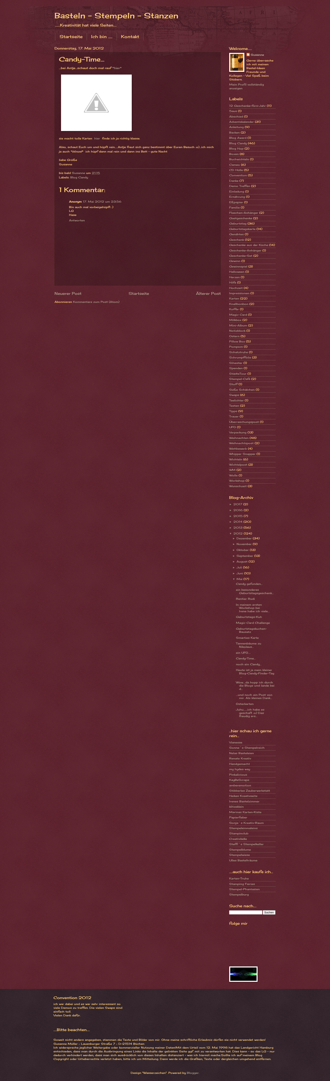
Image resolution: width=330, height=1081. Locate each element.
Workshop (237, 480)
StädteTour (237, 373)
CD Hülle (236, 170)
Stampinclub (238, 833)
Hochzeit (236, 288)
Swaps (234, 395)
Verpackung (237, 432)
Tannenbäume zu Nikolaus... (248, 645)
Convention (238, 175)
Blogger (193, 1072)
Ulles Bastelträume (243, 860)
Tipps (233, 411)
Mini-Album (238, 325)
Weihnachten (239, 438)
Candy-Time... (246, 658)
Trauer (234, 416)
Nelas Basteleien (241, 753)
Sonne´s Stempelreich (247, 747)
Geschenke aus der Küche (248, 245)
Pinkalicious (238, 774)
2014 (238, 521)
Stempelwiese (239, 855)
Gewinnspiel (238, 266)
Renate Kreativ (240, 758)
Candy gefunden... (249, 583)
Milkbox (235, 320)
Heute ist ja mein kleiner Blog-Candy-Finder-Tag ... (255, 673)
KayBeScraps (239, 780)
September (245, 555)
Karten (234, 298)
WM (232, 470)
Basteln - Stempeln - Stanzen (116, 15)
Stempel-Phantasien (244, 889)
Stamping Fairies (242, 884)
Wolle (233, 475)
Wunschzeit (238, 486)
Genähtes (236, 234)
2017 (238, 504)
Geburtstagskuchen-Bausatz (251, 630)
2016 (238, 510)
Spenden (236, 368)
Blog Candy (79, 177)
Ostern (234, 336)
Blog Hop (236, 148)
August (243, 561)
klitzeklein (236, 806)
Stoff (233, 384)
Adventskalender (241, 121)
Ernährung (237, 196)
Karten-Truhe (239, 878)
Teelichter (236, 400)
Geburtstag (237, 223)
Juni (240, 573)
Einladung (236, 191)
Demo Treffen (239, 186)
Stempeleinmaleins (243, 828)
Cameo (234, 164)
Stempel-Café (239, 379)
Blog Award (237, 137)
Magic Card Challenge (253, 622)
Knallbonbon (238, 304)
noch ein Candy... (249, 664)
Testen (234, 405)
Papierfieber (238, 817)
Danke (233, 180)
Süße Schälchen (242, 389)
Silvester (235, 363)
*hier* (117, 68)
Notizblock (237, 330)
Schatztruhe (238, 352)
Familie (234, 207)
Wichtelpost (238, 464)
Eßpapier (236, 202)
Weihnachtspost (241, 443)
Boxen (234, 154)
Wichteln (235, 459)
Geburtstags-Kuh (249, 617)
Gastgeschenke (240, 218)
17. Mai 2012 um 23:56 (102, 201)
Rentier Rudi (245, 598)
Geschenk (236, 239)
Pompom (236, 346)
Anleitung (236, 127)
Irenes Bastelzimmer (244, 801)
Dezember (245, 538)
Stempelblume (240, 849)
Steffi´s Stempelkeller (246, 844)
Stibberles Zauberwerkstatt (249, 790)
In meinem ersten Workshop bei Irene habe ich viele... (253, 608)
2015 (238, 516)
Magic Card (238, 314)
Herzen (234, 277)
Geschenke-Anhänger (245, 250)
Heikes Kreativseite (243, 796)
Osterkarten (245, 704)
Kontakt (130, 36)
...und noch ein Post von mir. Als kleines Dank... (254, 696)
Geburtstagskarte (242, 229)
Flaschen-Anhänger (243, 212)
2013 (238, 527)
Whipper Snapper (242, 454)
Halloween (236, 271)
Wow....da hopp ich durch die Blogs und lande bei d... (255, 686)
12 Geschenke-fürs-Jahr (247, 105)
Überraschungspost (244, 422)
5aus (233, 111)
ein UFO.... (243, 652)
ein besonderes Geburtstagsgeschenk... (255, 591)
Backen (234, 132)
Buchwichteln (239, 159)
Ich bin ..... (101, 36)
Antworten (77, 220)
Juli (240, 567)
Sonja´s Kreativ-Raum (246, 822)
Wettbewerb (238, 448)
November (245, 544)
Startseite (71, 36)
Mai (240, 579)
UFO (232, 427)
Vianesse (235, 742)
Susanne (257, 54)
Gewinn (234, 261)
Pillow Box (237, 341)
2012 (238, 533)
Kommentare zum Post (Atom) (96, 301)
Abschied (236, 116)
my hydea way (239, 769)
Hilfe (232, 282)
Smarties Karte (247, 637)
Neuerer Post (68, 293)
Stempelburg (239, 894)
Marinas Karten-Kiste (245, 812)
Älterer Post (208, 293)
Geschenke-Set (240, 255)
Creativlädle (238, 838)
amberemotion (240, 785)
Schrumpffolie (240, 357)
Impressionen (239, 293)
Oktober (243, 550)
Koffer (234, 309)
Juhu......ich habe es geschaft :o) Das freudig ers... (250, 713)
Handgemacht (239, 764)
